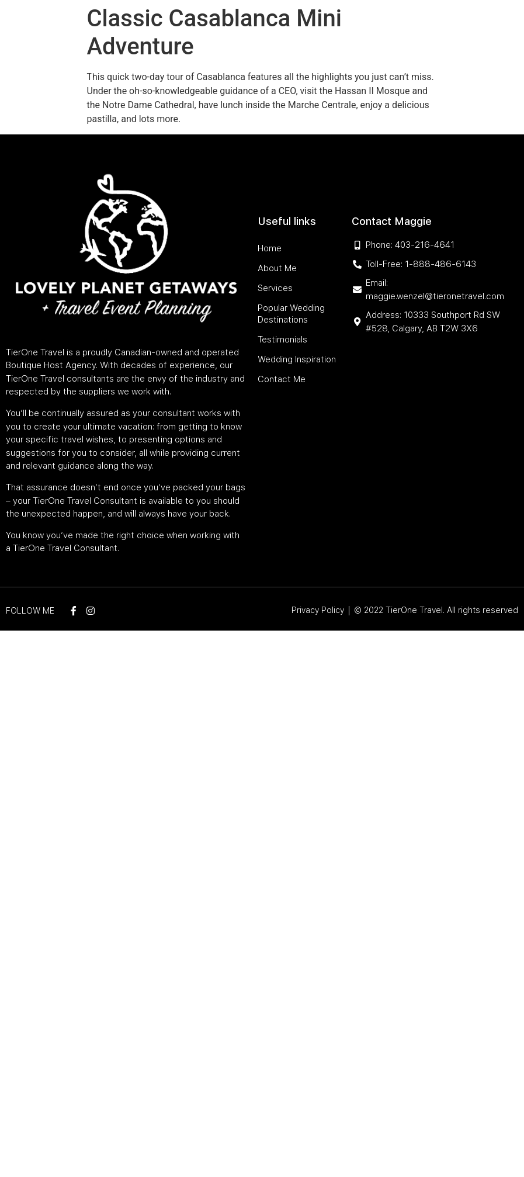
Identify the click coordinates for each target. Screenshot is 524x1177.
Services (254, 30)
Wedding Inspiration (321, 57)
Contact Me (394, 57)
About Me (209, 30)
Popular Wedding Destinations (349, 30)
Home (171, 30)
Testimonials (244, 57)
